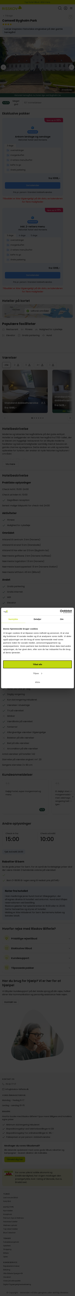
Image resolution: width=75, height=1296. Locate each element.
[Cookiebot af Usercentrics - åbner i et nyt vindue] (60, 611)
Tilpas (37, 673)
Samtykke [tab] (13, 619)
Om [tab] (61, 619)
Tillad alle (37, 664)
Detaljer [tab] (37, 619)
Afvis (37, 682)
